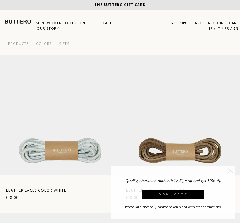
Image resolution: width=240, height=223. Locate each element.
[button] (230, 170)
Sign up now (173, 194)
